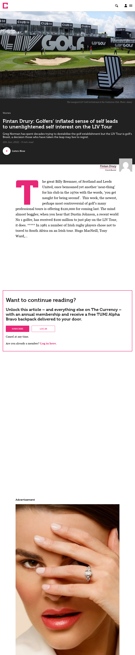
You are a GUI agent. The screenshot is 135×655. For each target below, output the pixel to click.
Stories (7, 113)
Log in (43, 328)
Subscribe (17, 328)
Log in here (48, 343)
